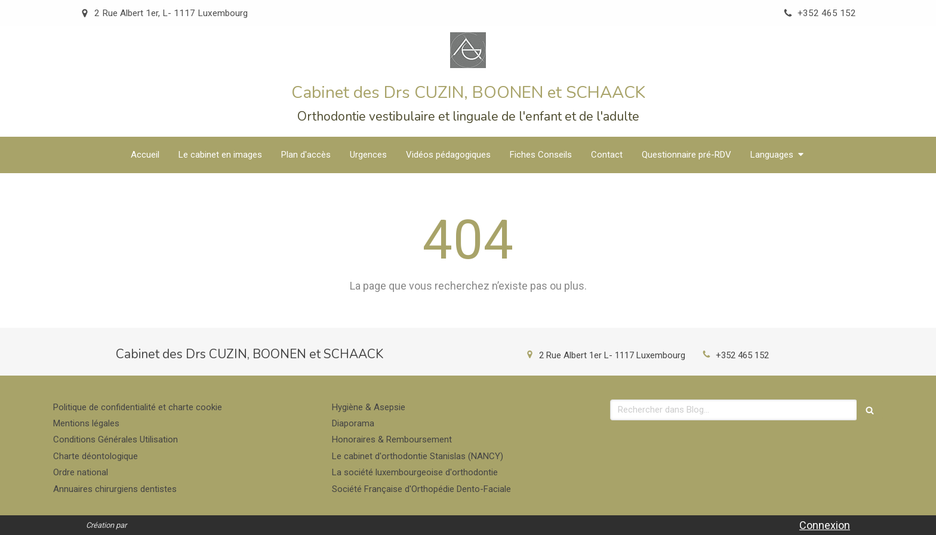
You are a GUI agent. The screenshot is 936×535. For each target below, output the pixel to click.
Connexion (824, 525)
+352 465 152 (742, 355)
